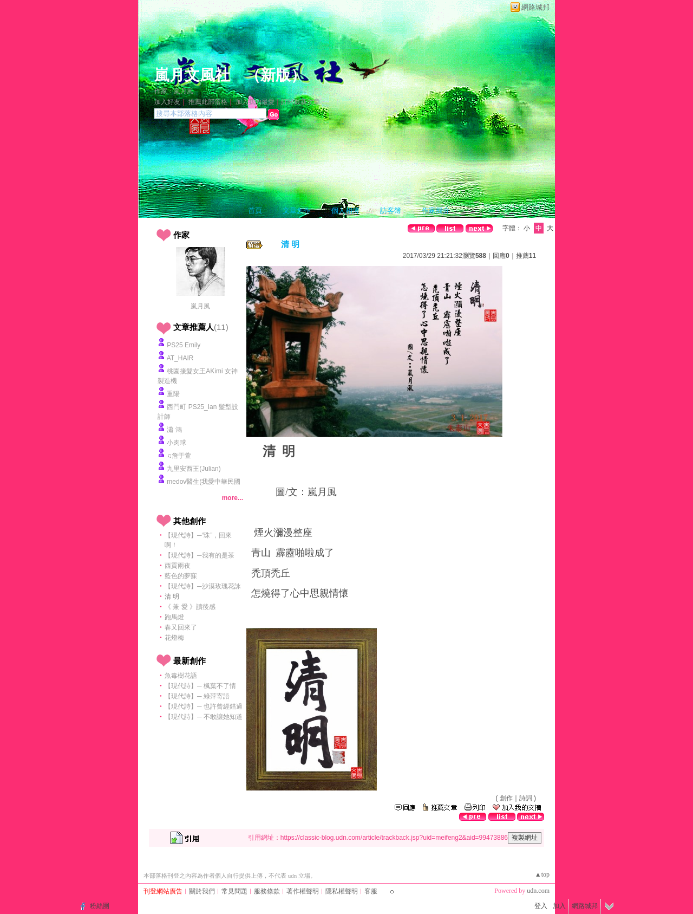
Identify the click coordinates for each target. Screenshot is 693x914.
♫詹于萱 (179, 455)
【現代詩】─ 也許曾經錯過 (204, 706)
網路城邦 (535, 7)
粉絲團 (99, 906)
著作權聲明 (302, 891)
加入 (559, 906)
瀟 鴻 (174, 429)
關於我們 (202, 891)
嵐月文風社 (192, 75)
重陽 (173, 394)
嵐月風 (200, 306)
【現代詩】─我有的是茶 (199, 555)
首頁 (255, 210)
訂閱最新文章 (300, 102)
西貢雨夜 (178, 565)
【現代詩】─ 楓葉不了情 (200, 686)
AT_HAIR (180, 358)
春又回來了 (181, 627)
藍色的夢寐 (181, 576)
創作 (506, 798)
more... (232, 498)
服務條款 (267, 891)
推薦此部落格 (207, 102)
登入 (540, 906)
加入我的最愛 (255, 102)
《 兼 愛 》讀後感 (190, 607)
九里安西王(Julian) (193, 468)
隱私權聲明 (341, 891)
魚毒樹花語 (181, 675)
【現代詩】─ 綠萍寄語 (197, 696)
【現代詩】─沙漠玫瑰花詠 (203, 586)
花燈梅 (174, 637)
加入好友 (167, 102)
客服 (370, 891)
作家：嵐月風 (173, 91)
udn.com (538, 890)
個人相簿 (345, 210)
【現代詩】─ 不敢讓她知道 (204, 717)
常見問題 (234, 891)
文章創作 (297, 210)
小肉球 (176, 442)
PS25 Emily (183, 345)
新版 (275, 75)
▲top (542, 874)
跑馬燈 (174, 617)
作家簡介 (436, 210)
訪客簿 (390, 210)
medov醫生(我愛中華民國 (203, 481)
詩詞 (525, 798)
